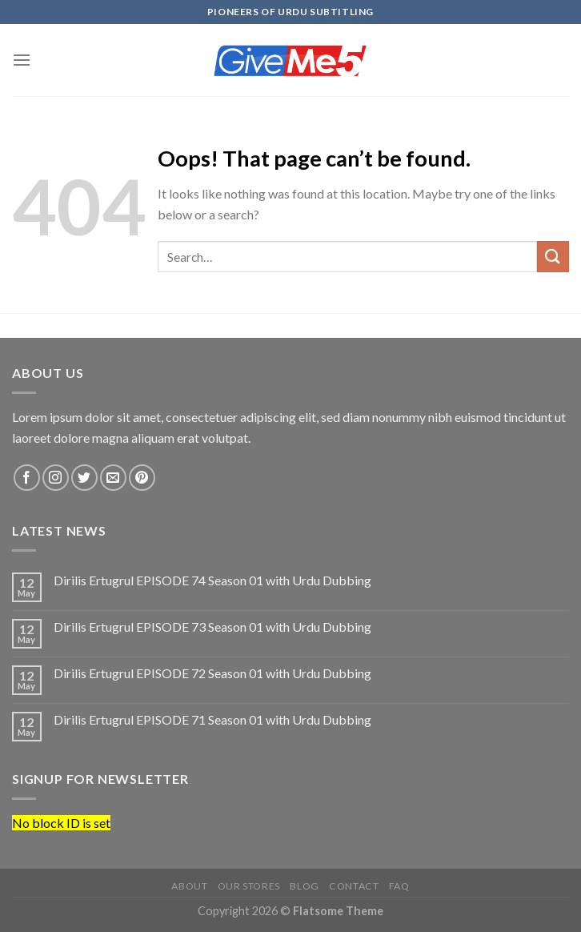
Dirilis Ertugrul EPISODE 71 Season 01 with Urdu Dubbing (212, 719)
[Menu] (21, 59)
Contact (354, 886)
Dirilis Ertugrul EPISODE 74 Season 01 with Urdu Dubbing (212, 580)
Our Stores (249, 886)
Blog (304, 886)
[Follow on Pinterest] (142, 477)
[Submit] (553, 256)
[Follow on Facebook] (27, 477)
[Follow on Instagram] (55, 477)
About (189, 886)
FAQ (399, 886)
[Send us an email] (113, 477)
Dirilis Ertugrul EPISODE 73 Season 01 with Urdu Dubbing (212, 626)
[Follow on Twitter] (84, 477)
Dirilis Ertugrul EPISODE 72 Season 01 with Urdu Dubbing (212, 673)
